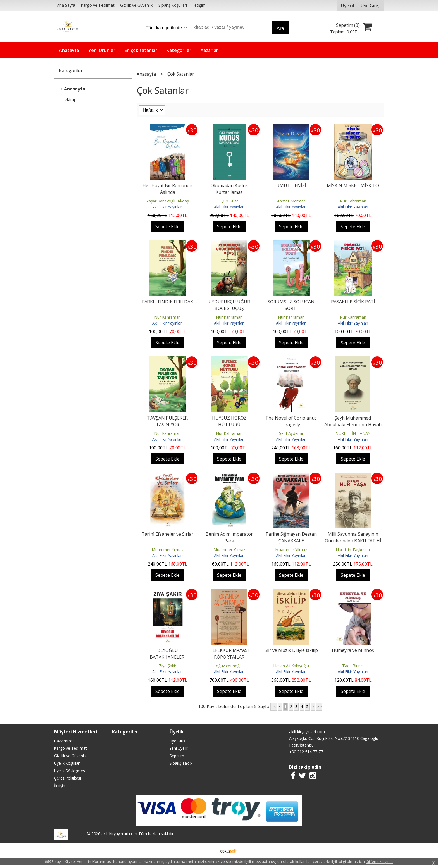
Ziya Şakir (167, 665)
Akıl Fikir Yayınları (167, 206)
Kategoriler (71, 71)
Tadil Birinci (352, 665)
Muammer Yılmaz (168, 549)
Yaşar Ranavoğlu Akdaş (167, 201)
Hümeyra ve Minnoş (353, 650)
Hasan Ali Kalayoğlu (291, 665)
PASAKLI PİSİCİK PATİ (353, 302)
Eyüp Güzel (229, 201)
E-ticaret (210, 850)
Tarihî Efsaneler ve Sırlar (167, 534)
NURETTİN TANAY (352, 433)
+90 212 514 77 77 (306, 751)
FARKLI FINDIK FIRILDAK (167, 302)
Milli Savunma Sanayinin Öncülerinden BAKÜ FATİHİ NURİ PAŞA (353, 541)
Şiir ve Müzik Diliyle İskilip (291, 650)
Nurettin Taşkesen (353, 549)
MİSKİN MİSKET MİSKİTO (353, 185)
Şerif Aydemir (291, 433)
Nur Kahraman (353, 201)
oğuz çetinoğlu (229, 665)
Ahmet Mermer (291, 201)
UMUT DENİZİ (291, 185)
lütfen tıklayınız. (379, 861)
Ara (280, 28)
